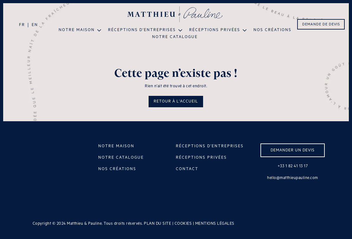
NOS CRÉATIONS (117, 169)
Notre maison (77, 30)
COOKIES (183, 223)
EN (35, 25)
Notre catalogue (175, 37)
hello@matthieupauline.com (292, 178)
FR (22, 25)
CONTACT (187, 169)
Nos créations (272, 30)
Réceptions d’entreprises (142, 30)
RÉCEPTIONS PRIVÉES (201, 157)
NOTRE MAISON (116, 146)
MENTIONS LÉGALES (214, 223)
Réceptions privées (214, 30)
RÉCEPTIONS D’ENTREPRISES (210, 146)
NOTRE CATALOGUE (121, 157)
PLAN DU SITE (157, 223)
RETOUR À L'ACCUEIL (176, 101)
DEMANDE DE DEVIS (321, 24)
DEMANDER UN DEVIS (293, 150)
